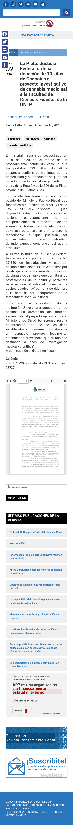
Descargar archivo (19, 487)
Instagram (13, 4)
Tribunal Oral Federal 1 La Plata (27, 117)
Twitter (21, 4)
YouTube (28, 4)
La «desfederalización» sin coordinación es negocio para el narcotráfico (34, 631)
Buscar (66, 12)
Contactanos (35, 4)
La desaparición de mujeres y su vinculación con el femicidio (34, 664)
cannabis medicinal (20, 145)
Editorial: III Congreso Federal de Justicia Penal (36, 532)
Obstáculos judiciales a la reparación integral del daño (35, 586)
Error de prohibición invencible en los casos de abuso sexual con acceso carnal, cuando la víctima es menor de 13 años (36, 648)
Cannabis (50, 138)
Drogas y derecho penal (34, 52)
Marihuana (32, 138)
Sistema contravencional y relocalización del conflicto (35, 616)
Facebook (6, 4)
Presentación (17, 543)
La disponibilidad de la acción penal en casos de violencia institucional (35, 601)
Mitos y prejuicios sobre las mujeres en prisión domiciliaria (36, 571)
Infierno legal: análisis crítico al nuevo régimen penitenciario (36, 556)
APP (43, 4)
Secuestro (14, 138)
